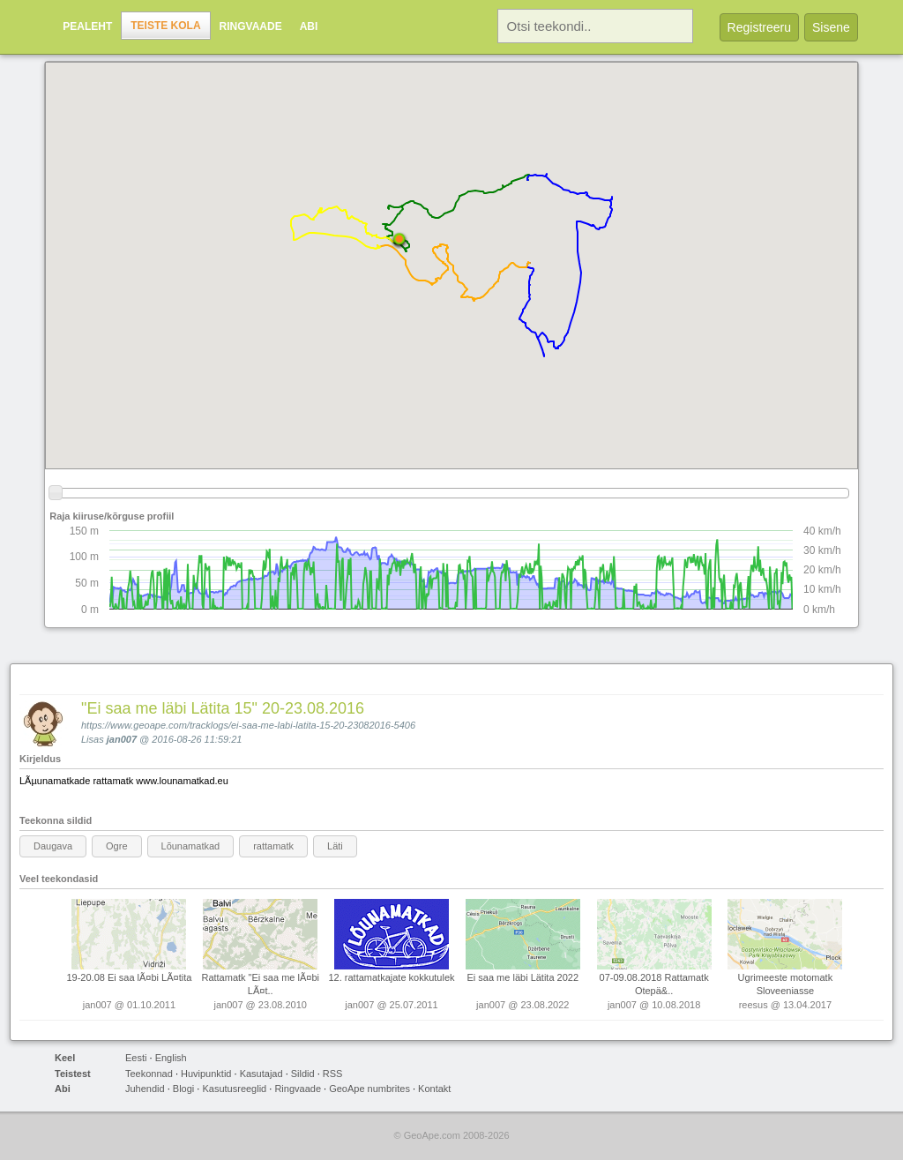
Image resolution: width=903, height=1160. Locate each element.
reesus (753, 1004)
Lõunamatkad (190, 846)
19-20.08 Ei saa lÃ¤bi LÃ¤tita (128, 977)
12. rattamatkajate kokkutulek (391, 977)
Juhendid (145, 1088)
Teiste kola (165, 25)
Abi (309, 26)
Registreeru (759, 27)
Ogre (116, 846)
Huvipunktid (206, 1073)
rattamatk (273, 846)
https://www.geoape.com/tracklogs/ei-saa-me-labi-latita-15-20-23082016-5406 (248, 725)
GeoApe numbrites (369, 1088)
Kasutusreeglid (234, 1088)
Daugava (53, 846)
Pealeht (87, 26)
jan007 (122, 739)
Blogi (183, 1088)
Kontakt (434, 1088)
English (171, 1057)
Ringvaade (251, 26)
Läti (335, 846)
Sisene (831, 27)
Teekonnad (149, 1073)
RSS (333, 1073)
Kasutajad (261, 1073)
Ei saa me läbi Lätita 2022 (522, 977)
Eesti (135, 1057)
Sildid (303, 1073)
